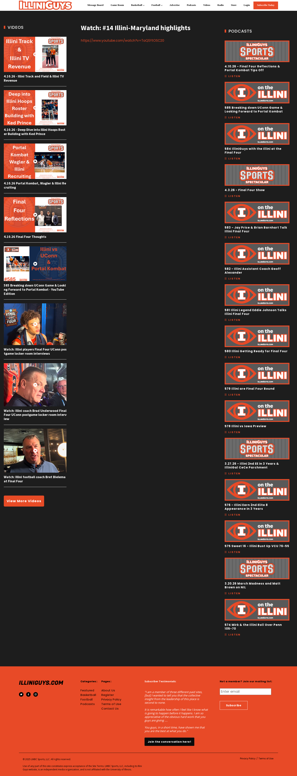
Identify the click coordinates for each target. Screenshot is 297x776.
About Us (108, 690)
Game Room (117, 5)
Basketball (136, 5)
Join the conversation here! (169, 742)
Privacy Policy (111, 699)
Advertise (175, 5)
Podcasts (191, 5)
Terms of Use (111, 704)
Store (233, 5)
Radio (220, 5)
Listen (234, 76)
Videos (206, 5)
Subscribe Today (265, 5)
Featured (87, 690)
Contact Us (110, 708)
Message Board (95, 5)
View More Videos (24, 501)
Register (107, 695)
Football (156, 5)
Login (247, 5)
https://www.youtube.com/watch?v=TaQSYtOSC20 (122, 40)
